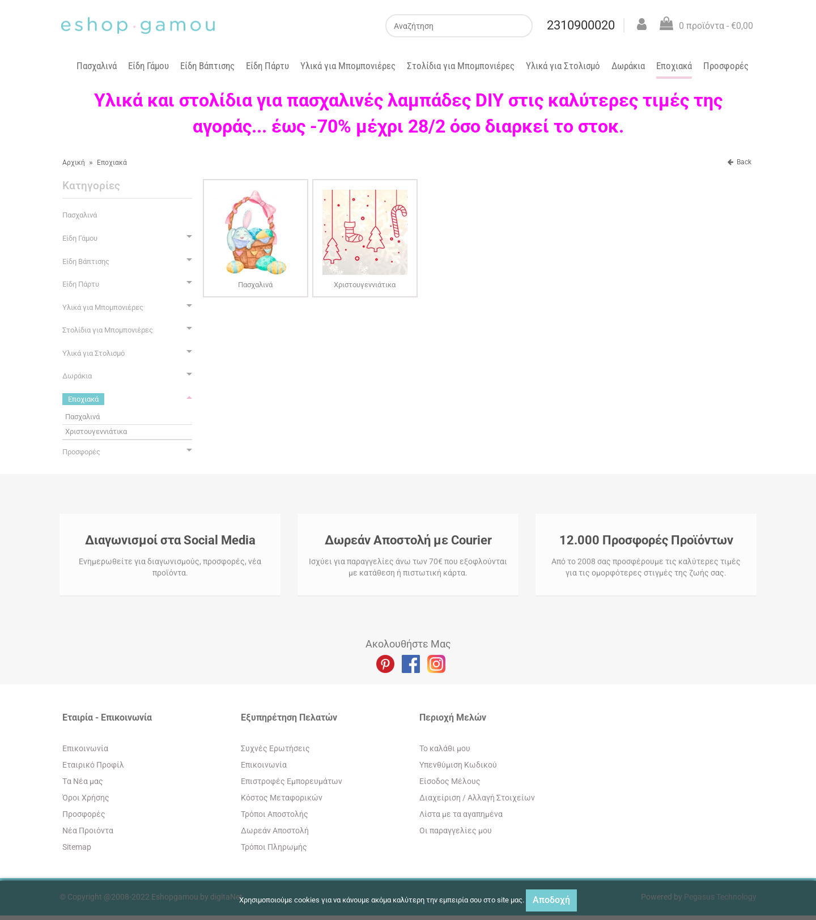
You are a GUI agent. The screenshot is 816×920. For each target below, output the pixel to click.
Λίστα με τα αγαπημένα (461, 814)
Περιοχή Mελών (452, 717)
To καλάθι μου (444, 748)
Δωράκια (628, 65)
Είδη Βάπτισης (207, 65)
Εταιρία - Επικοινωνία (107, 717)
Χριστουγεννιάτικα (96, 431)
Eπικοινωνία (85, 748)
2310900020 (580, 25)
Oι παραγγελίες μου (455, 830)
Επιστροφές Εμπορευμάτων (291, 781)
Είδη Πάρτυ (267, 65)
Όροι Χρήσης (85, 797)
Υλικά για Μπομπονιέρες (348, 65)
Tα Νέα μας (82, 781)
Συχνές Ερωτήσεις (275, 748)
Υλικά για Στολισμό (563, 65)
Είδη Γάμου (148, 65)
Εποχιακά (674, 65)
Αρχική (73, 163)
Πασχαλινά (96, 65)
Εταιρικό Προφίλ (93, 764)
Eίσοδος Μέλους (450, 781)
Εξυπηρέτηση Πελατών (289, 717)
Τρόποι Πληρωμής (274, 846)
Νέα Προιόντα (87, 830)
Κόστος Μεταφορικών (281, 797)
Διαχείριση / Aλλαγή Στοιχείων (477, 797)
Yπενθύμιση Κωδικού (458, 764)
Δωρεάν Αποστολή (275, 830)
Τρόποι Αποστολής (274, 814)
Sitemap (76, 846)
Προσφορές (726, 65)
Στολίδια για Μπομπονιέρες (461, 65)
